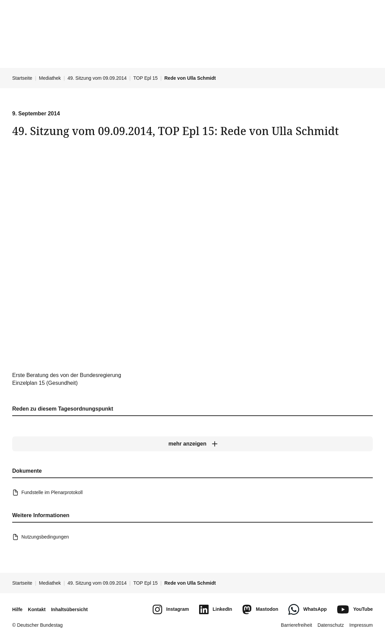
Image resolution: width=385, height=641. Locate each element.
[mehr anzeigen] (192, 443)
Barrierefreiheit (296, 625)
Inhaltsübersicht (69, 609)
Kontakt (36, 609)
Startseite (22, 78)
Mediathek (50, 78)
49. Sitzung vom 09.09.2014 (97, 78)
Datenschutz (330, 625)
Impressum (361, 625)
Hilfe (17, 609)
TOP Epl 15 (145, 78)
